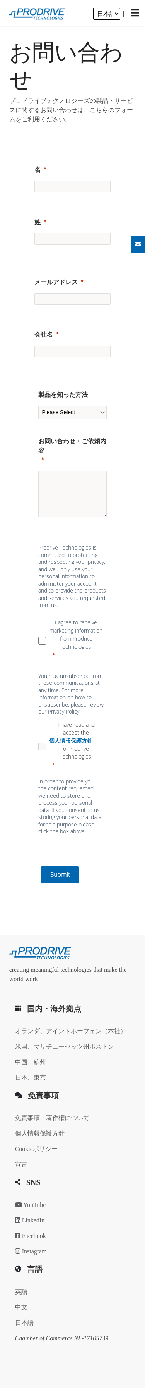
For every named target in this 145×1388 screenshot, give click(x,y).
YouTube (30, 1204)
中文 (21, 1307)
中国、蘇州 (30, 1062)
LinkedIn (30, 1220)
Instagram (31, 1251)
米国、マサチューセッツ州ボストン (64, 1046)
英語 (21, 1291)
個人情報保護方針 (40, 1133)
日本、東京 (30, 1077)
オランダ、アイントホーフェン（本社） (70, 1031)
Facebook (30, 1235)
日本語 (24, 1322)
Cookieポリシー (36, 1149)
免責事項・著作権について (52, 1118)
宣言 (21, 1164)
